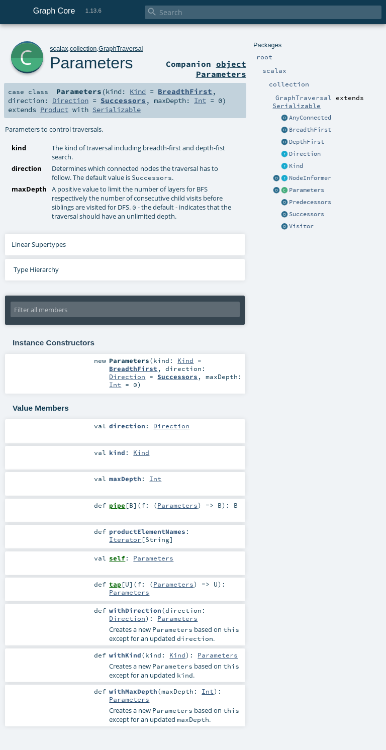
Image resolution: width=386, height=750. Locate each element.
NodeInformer (310, 177)
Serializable (296, 106)
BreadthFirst (310, 129)
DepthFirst (306, 141)
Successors (306, 214)
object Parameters (221, 69)
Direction (305, 153)
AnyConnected (310, 117)
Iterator (125, 539)
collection (83, 48)
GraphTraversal (121, 48)
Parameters (306, 190)
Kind (296, 165)
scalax (59, 48)
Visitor (301, 226)
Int (200, 100)
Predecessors (310, 202)
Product (54, 109)
